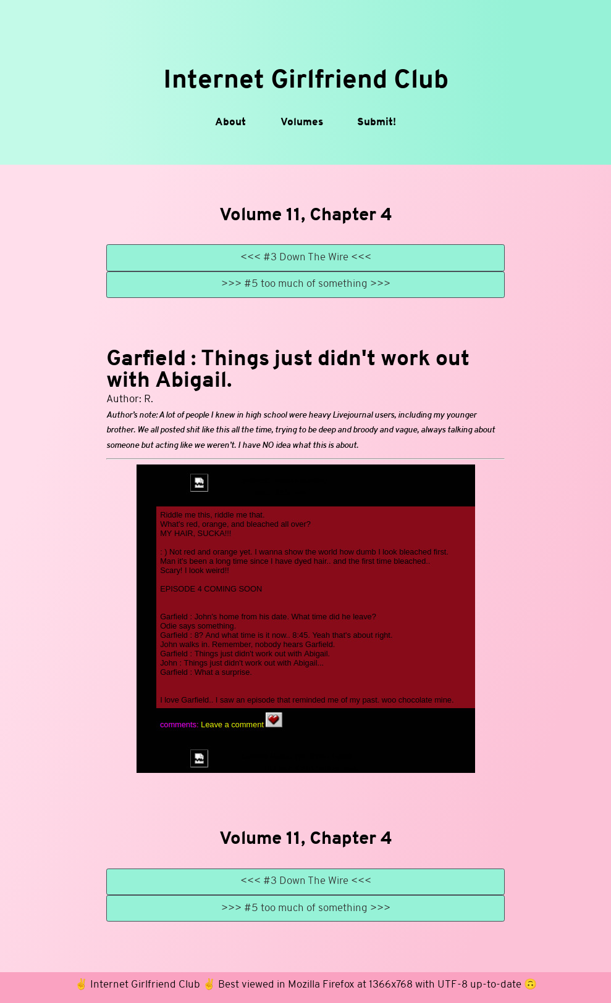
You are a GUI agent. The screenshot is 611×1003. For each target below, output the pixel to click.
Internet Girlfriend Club (306, 81)
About (230, 122)
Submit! (376, 122)
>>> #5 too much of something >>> (305, 284)
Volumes (301, 122)
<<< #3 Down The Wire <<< (305, 257)
